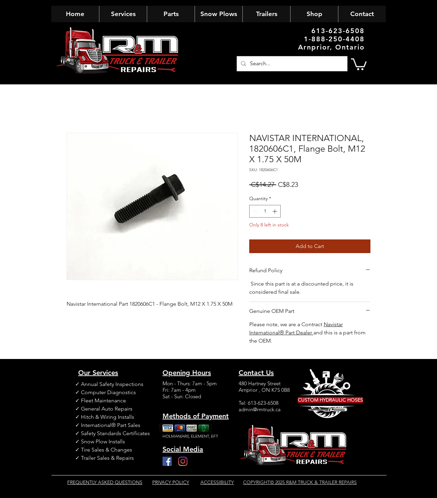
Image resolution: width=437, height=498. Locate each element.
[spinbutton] (265, 211)
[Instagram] (182, 461)
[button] (359, 63)
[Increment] (275, 211)
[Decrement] (254, 211)
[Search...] (291, 63)
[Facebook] (167, 461)
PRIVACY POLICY (170, 482)
